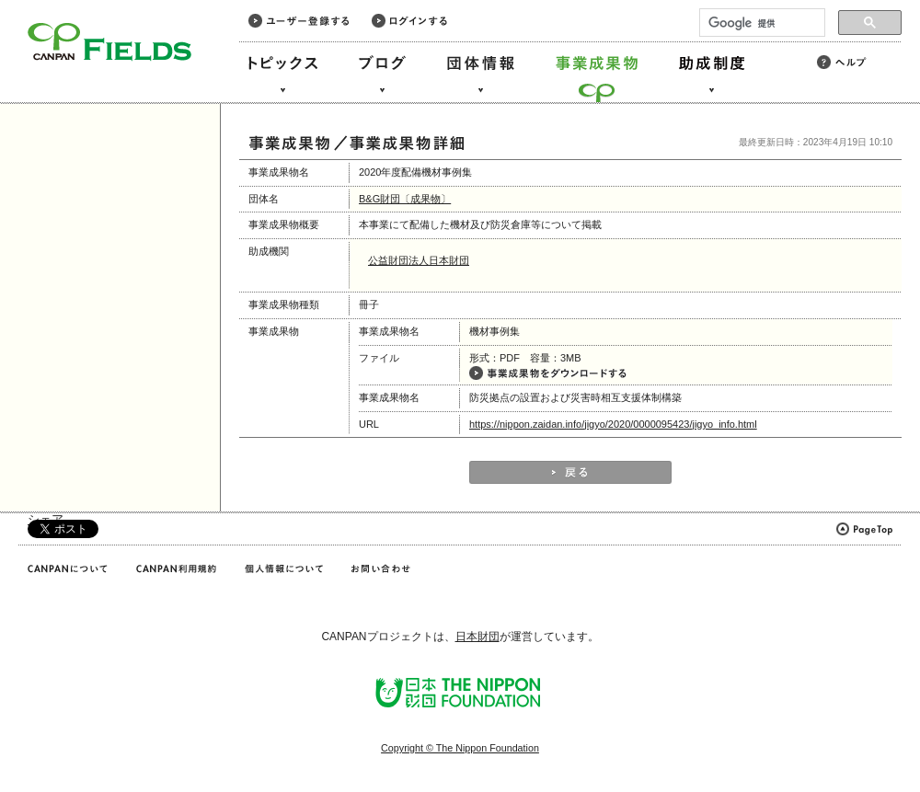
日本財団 (477, 636)
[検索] (760, 23)
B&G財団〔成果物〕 (405, 198)
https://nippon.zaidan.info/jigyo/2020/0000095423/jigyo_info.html (613, 424)
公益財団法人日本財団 (418, 260)
